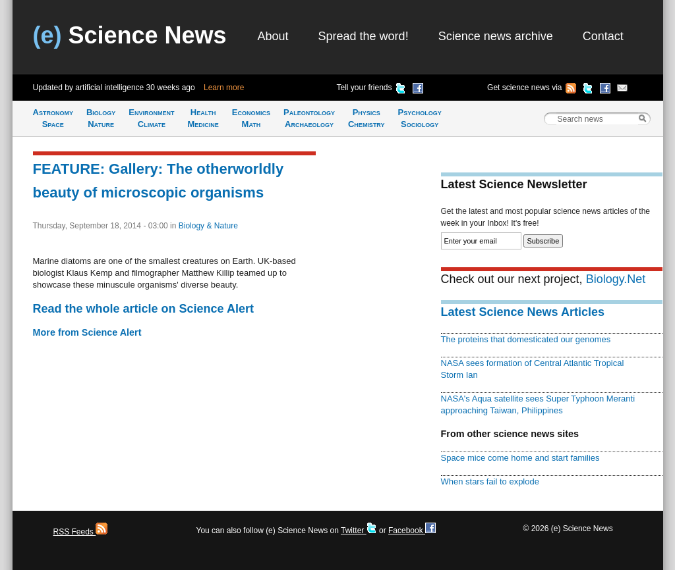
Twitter (359, 530)
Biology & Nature (208, 225)
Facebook (412, 530)
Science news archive (495, 36)
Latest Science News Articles (522, 312)
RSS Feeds (80, 531)
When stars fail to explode (490, 481)
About (273, 36)
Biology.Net (616, 279)
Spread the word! (363, 36)
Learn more (224, 87)
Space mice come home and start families (520, 458)
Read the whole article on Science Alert (143, 308)
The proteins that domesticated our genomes (526, 339)
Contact (603, 36)
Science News (130, 35)
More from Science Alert (87, 332)
